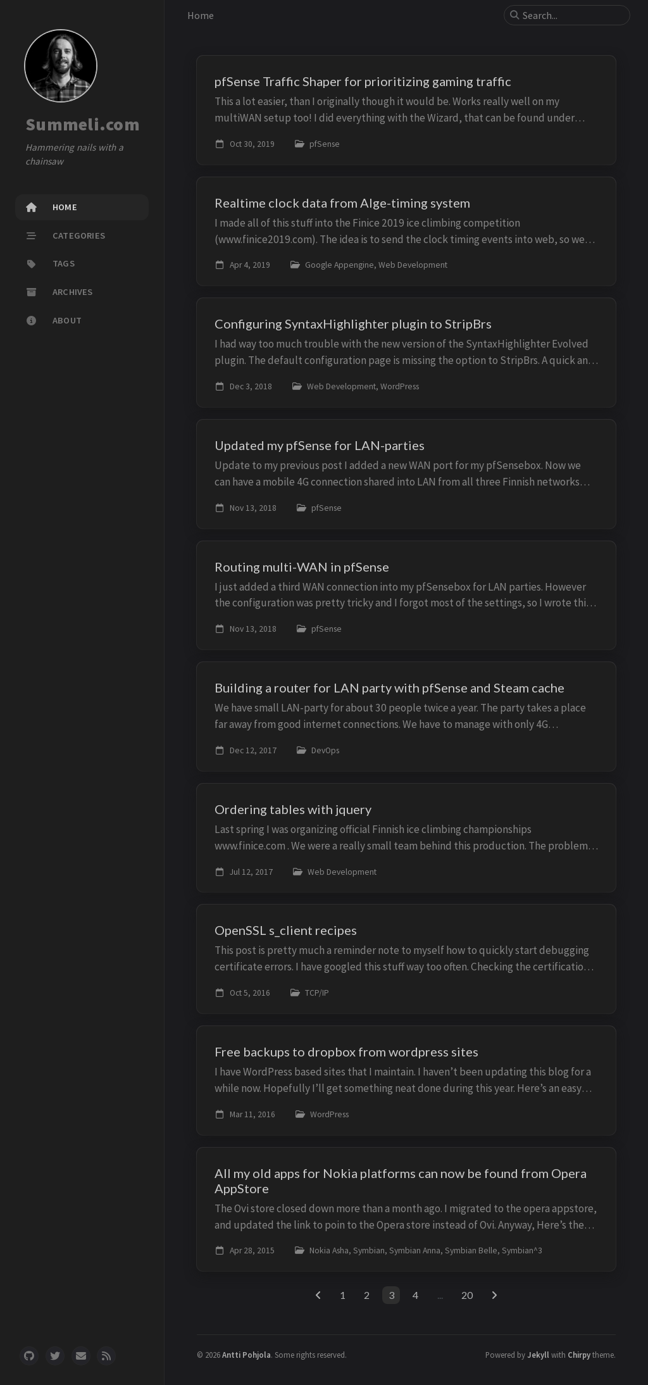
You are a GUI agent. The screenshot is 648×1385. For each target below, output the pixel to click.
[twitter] (55, 1356)
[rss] (106, 1356)
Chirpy (579, 1355)
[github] (29, 1356)
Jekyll (538, 1355)
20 (467, 1295)
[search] (572, 15)
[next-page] (494, 1295)
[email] (81, 1356)
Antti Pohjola (246, 1355)
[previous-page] (318, 1295)
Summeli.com (82, 124)
